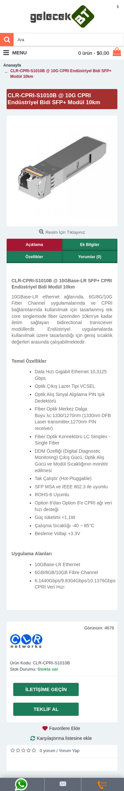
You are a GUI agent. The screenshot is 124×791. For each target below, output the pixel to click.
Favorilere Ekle (64, 728)
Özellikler (34, 257)
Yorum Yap (69, 750)
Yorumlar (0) (89, 257)
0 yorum (47, 750)
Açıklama (34, 244)
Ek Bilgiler (90, 244)
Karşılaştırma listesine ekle (64, 738)
